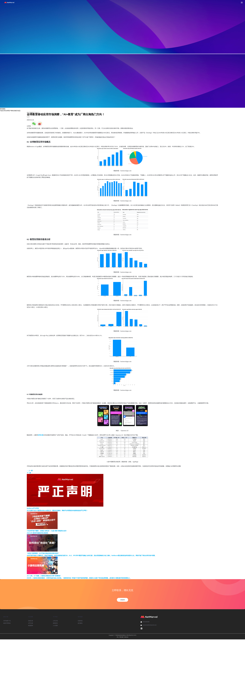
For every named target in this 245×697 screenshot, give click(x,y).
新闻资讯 (32, 112)
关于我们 (55, 616)
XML (118, 637)
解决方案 (5, 616)
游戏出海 (30, 620)
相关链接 (80, 616)
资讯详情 (37, 112)
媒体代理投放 (7, 623)
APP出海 (30, 623)
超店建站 (80, 623)
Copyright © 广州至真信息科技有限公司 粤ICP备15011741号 (122, 635)
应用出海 (40, 435)
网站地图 (121, 637)
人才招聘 (55, 625)
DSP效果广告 (7, 620)
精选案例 (30, 625)
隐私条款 (126, 637)
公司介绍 (55, 620)
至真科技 (80, 620)
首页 (28, 112)
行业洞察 (30, 616)
